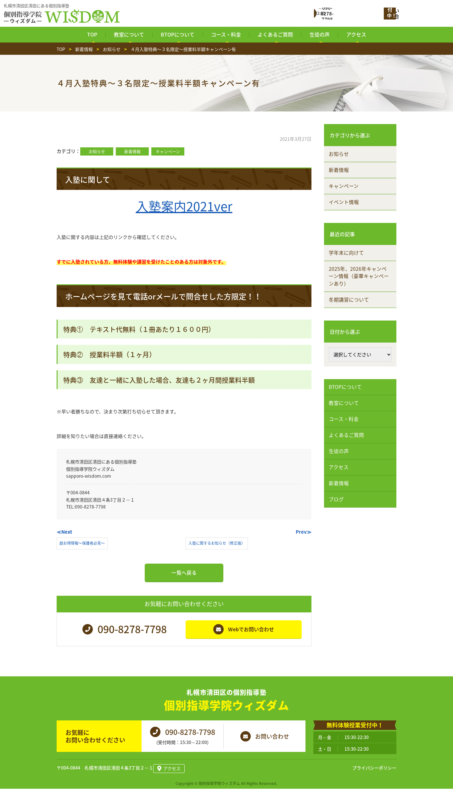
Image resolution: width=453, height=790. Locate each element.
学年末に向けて (347, 258)
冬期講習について (350, 308)
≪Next (64, 531)
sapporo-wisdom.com (88, 476)
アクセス (340, 483)
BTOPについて (346, 397)
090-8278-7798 (90, 506)
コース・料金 (345, 431)
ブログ (337, 518)
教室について (345, 414)
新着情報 (132, 151)
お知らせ (97, 151)
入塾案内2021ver (184, 206)
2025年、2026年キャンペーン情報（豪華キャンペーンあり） (360, 283)
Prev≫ (303, 531)
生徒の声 (340, 466)
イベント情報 (345, 206)
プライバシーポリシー (374, 770)
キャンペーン (168, 151)
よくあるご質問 (347, 448)
